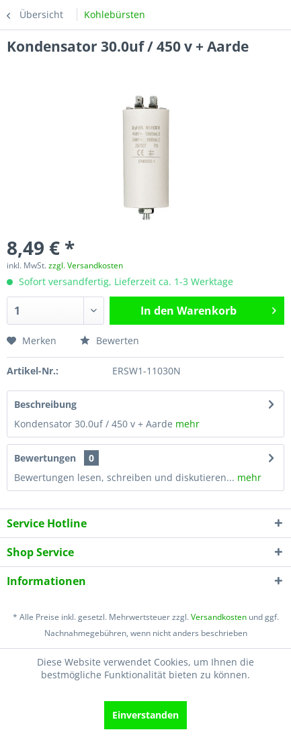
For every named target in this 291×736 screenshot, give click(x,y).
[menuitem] (114, 15)
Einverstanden (145, 714)
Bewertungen (45, 458)
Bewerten (109, 340)
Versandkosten (219, 617)
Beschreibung (45, 404)
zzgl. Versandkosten (85, 265)
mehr (186, 423)
